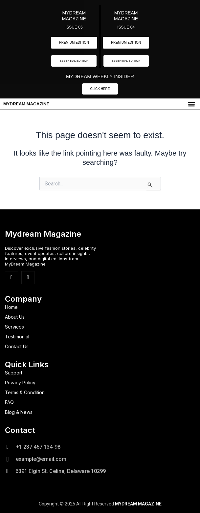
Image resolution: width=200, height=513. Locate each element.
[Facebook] (11, 277)
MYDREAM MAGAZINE (26, 103)
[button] (191, 103)
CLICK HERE (100, 89)
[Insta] (27, 277)
